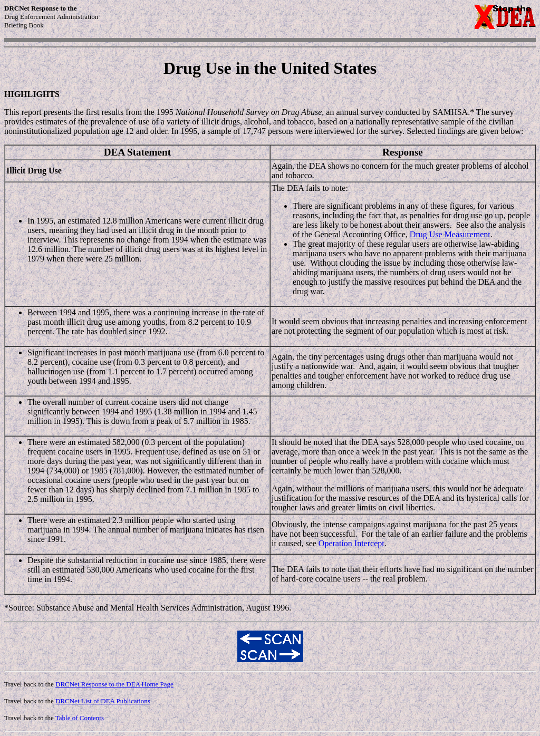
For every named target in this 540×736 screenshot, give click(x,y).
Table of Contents (79, 718)
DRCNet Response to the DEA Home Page (114, 684)
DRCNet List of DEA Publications (102, 701)
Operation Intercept (351, 543)
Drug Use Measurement (450, 234)
